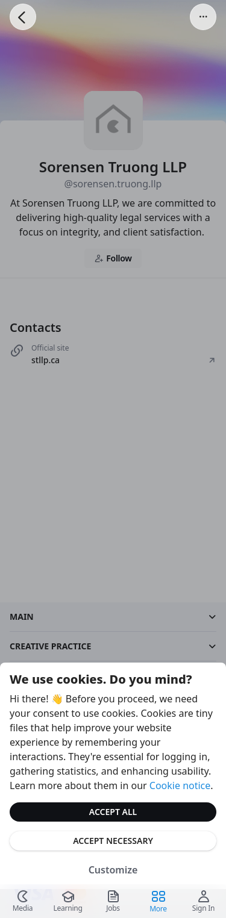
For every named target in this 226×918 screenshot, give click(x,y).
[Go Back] (23, 17)
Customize (113, 869)
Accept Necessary (113, 840)
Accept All (113, 811)
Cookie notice (180, 785)
